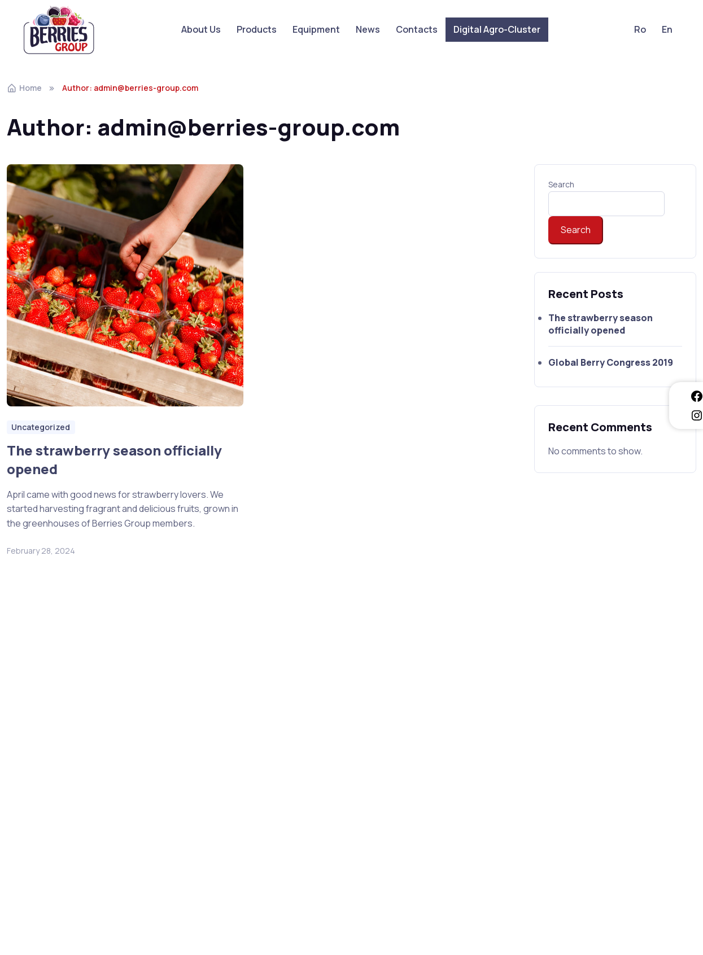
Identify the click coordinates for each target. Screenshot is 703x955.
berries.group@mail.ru (569, 751)
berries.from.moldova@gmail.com (592, 766)
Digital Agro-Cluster (496, 29)
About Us (201, 29)
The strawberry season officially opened (114, 460)
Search (561, 184)
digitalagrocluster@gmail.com (428, 751)
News (368, 29)
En (667, 29)
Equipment (316, 29)
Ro (640, 29)
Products (257, 29)
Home (24, 87)
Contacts (417, 29)
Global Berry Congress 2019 (349, 450)
